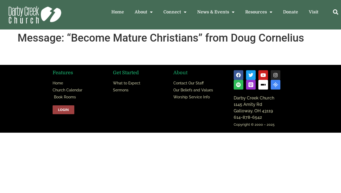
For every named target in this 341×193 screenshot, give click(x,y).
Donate (290, 12)
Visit (313, 12)
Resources (258, 12)
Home (117, 12)
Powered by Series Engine (285, 59)
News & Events (215, 12)
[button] (335, 12)
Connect (174, 12)
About (144, 12)
